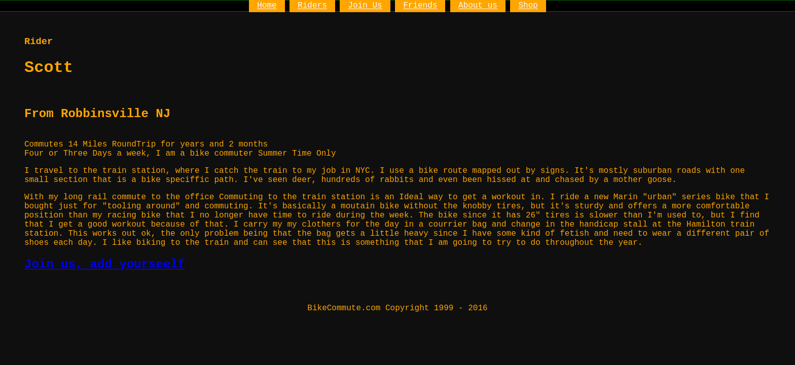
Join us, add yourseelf (104, 264)
